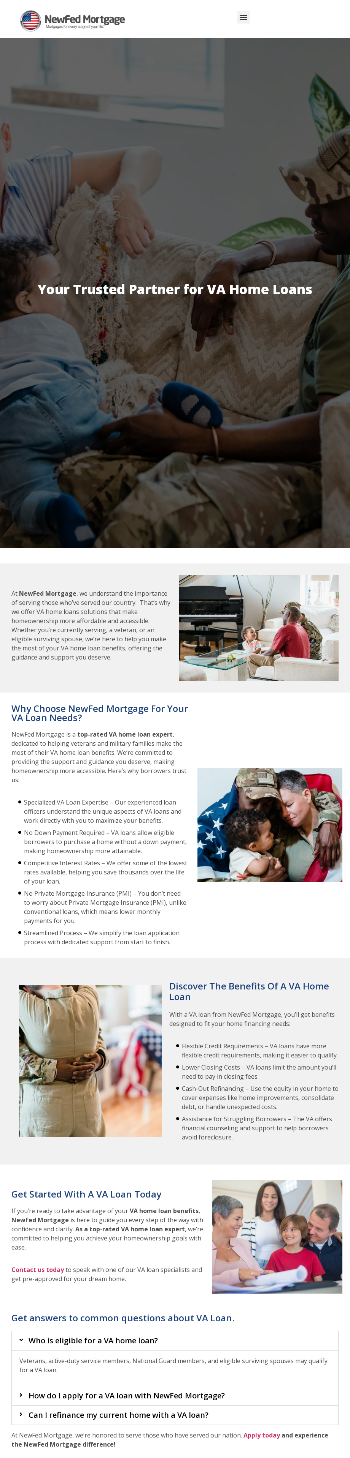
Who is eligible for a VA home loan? (93, 1340)
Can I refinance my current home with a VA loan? (118, 1415)
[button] (243, 17)
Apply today (261, 1435)
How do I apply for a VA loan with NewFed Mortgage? (127, 1395)
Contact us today (37, 1269)
